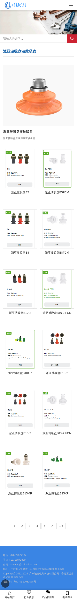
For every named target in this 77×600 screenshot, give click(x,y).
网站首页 (9, 595)
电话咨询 (67, 595)
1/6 (61, 525)
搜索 (72, 38)
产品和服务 (48, 597)
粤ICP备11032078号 (24, 581)
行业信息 (29, 597)
